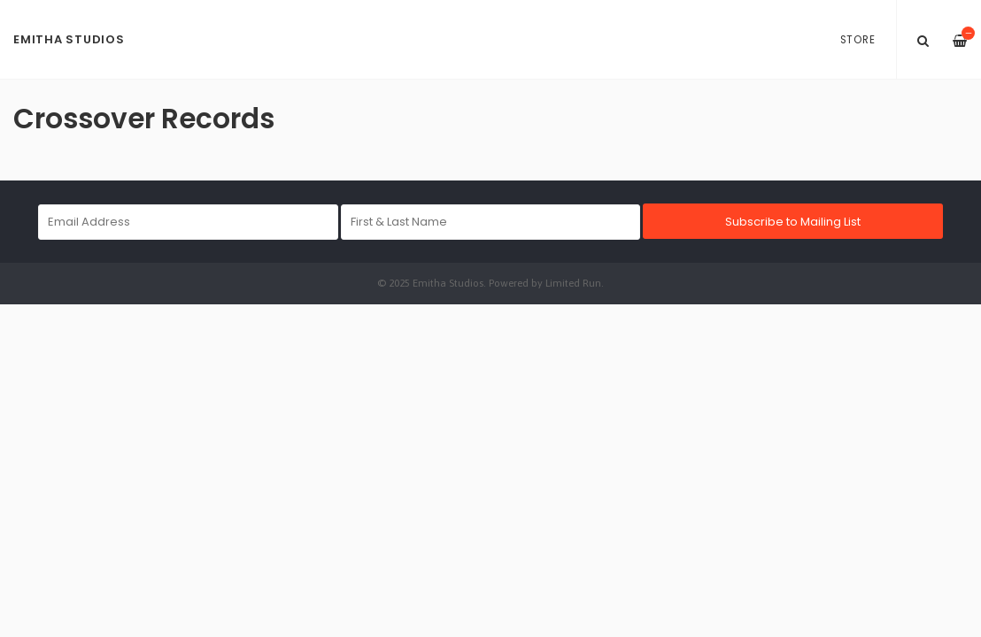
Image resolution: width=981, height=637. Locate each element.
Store (858, 40)
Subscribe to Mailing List (793, 221)
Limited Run (573, 282)
